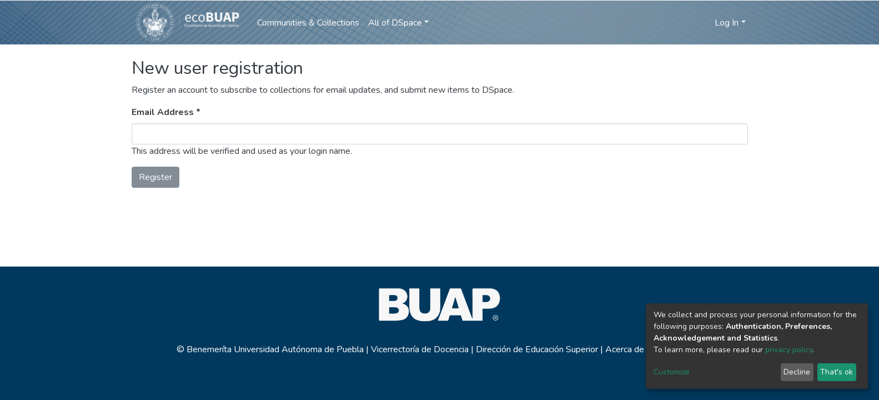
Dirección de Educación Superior (537, 349)
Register (155, 177)
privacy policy (788, 349)
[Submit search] (686, 23)
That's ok (836, 372)
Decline (796, 372)
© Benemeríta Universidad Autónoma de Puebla (271, 349)
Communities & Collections (308, 23)
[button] (703, 22)
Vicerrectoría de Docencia (420, 349)
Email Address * (166, 112)
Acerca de (624, 349)
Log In (727, 23)
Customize (672, 372)
